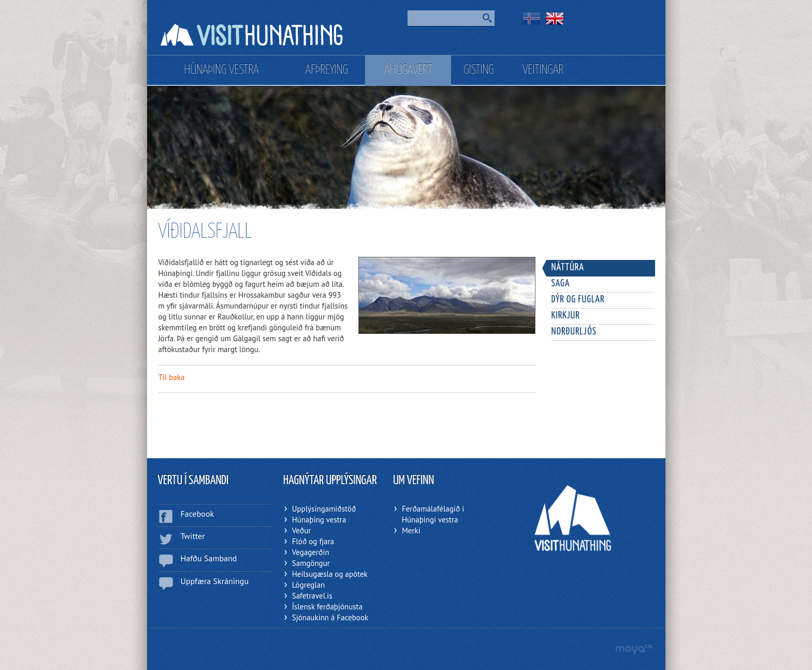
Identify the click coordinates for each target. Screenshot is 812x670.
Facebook (197, 513)
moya (633, 649)
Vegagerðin (310, 552)
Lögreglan (308, 585)
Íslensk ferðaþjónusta (327, 606)
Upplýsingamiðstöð (324, 509)
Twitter (193, 536)
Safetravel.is (312, 596)
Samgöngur (311, 563)
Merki (411, 530)
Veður (301, 530)
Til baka (171, 377)
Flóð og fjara (313, 541)
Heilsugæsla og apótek (330, 574)
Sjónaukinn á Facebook (330, 617)
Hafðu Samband (209, 558)
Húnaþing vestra (319, 520)
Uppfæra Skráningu (215, 581)
